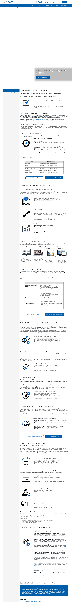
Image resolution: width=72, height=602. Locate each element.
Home (32, 5)
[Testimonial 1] (34, 596)
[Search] (30, 2)
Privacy (5, 600)
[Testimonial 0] (33, 596)
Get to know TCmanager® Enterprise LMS (54, 120)
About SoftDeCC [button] (64, 5)
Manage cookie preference (15, 600)
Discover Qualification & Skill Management (34, 120)
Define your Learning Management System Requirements (30, 544)
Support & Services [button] (49, 5)
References (16, 33)
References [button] (57, 5)
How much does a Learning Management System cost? (30, 546)
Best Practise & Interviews (14, 35)
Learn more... (39, 207)
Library (17, 37)
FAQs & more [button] (41, 5)
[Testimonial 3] (37, 596)
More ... (59, 207)
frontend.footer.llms (24, 600)
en (58, 1)
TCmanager (38, 186)
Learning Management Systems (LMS (39, 62)
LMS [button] (36, 5)
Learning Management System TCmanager (42, 555)
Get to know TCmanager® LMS (43, 26)
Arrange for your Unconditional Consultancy (54, 257)
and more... (28, 207)
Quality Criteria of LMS (24, 548)
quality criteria (31, 214)
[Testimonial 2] (36, 596)
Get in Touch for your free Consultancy (53, 379)
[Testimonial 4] (39, 596)
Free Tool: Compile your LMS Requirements (34, 257)
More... (50, 575)
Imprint (9, 600)
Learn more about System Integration (35, 379)
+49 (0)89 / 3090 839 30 (43, 558)
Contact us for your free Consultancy (44, 565)
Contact (64, 1)
